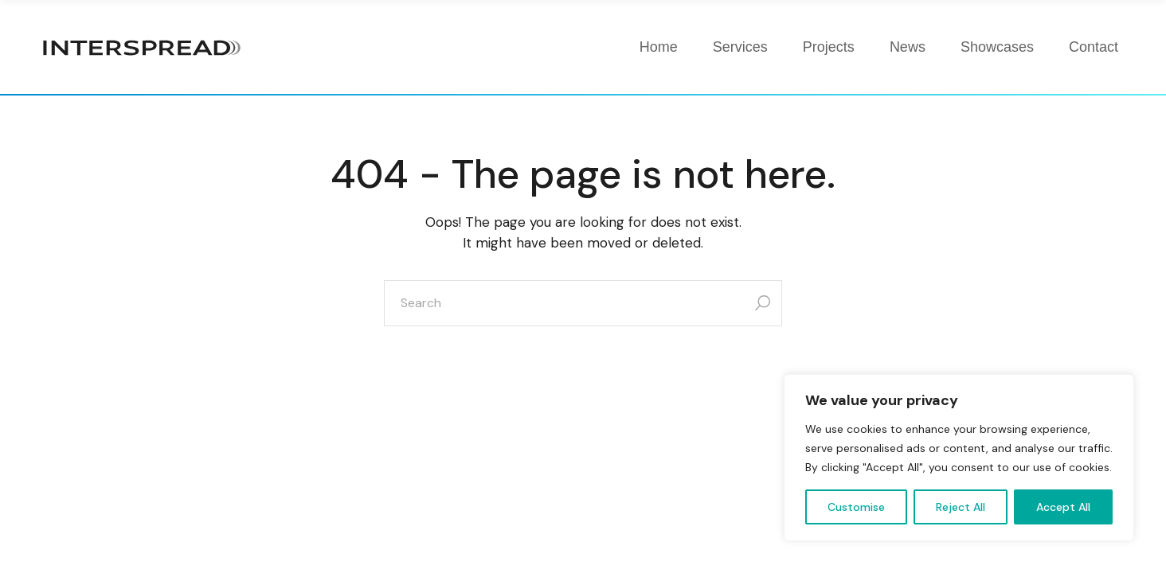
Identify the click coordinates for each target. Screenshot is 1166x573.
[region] (959, 457)
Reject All (960, 507)
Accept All (1063, 507)
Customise (856, 507)
